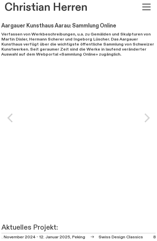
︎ (146, 7)
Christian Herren (46, 7)
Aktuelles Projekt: (29, 227)
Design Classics (127, 237)
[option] (78, 117)
